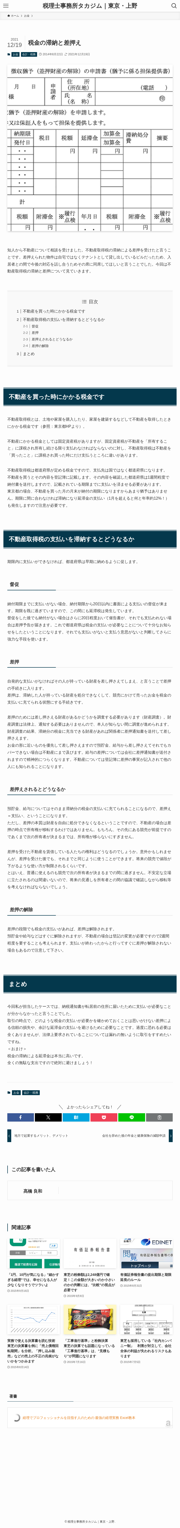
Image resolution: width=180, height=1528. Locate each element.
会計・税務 (29, 54)
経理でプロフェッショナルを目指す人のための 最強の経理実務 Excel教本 (79, 1418)
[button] (20, 1117)
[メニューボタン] (6, 6)
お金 (15, 54)
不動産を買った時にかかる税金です (54, 311)
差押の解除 (40, 346)
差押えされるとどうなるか (52, 339)
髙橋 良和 (32, 1191)
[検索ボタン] (174, 6)
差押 (35, 333)
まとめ (29, 354)
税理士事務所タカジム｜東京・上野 (90, 6)
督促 (35, 326)
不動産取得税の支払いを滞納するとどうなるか (64, 319)
